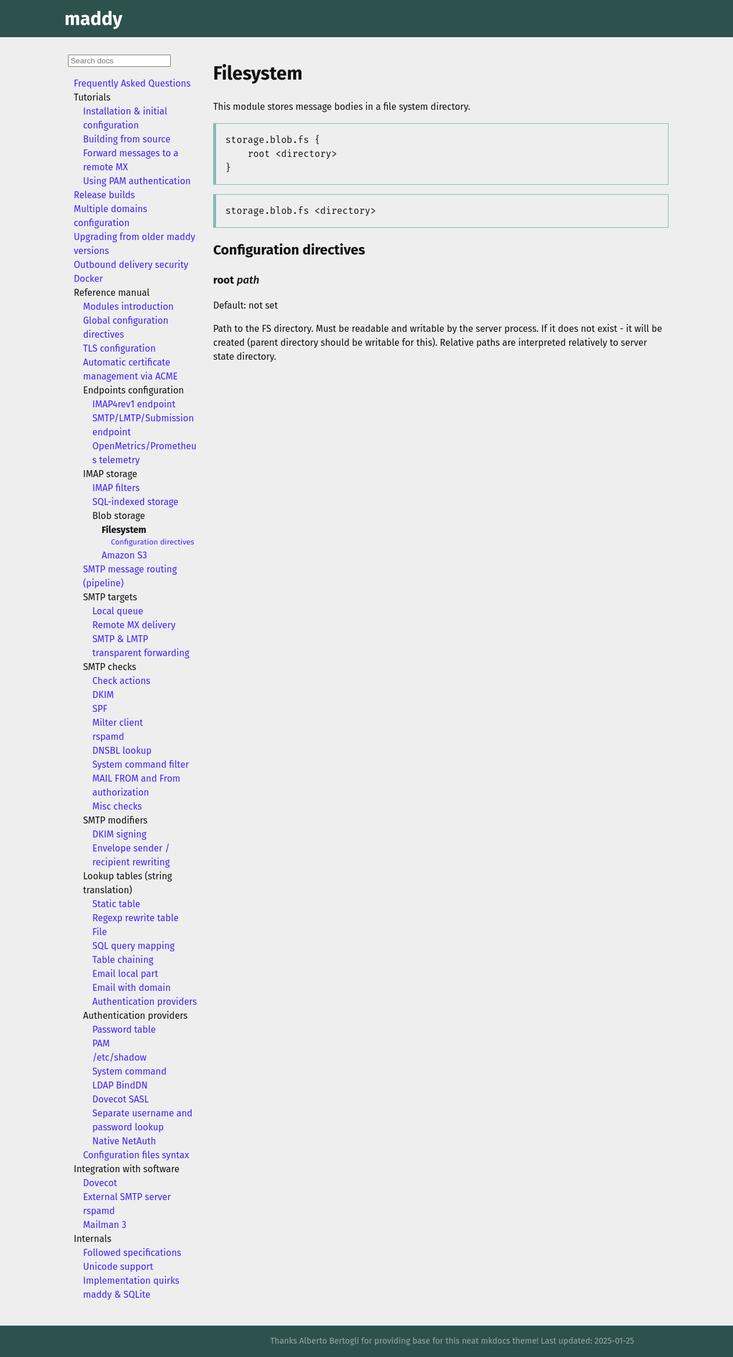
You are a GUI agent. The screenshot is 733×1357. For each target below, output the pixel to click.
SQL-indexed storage (135, 501)
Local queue (117, 611)
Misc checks (117, 806)
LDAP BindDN (120, 1085)
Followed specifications (132, 1252)
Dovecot (100, 1182)
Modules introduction (128, 306)
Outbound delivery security (131, 264)
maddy (93, 19)
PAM (101, 1043)
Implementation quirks (131, 1280)
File (99, 931)
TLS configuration (119, 348)
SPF (99, 708)
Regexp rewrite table (135, 917)
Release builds (104, 194)
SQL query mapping (133, 945)
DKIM (103, 694)
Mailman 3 (104, 1224)
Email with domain (131, 987)
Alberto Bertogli (329, 1341)
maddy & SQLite (116, 1294)
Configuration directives (152, 542)
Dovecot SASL (120, 1099)
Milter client (117, 722)
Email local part (125, 973)
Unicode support (118, 1266)
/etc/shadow (119, 1057)
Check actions (121, 680)
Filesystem (124, 529)
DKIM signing (119, 834)
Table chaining (122, 959)
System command (129, 1071)
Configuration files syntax (136, 1155)
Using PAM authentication (137, 181)
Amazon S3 (124, 555)
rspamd (108, 736)
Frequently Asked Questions (132, 83)
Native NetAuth (124, 1141)
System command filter (140, 764)
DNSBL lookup (122, 750)
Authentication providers (144, 1001)
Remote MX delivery (133, 625)
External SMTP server (127, 1196)
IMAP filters (115, 487)
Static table (116, 904)
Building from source (126, 139)
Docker (88, 278)
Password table (124, 1029)
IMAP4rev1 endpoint (133, 404)
